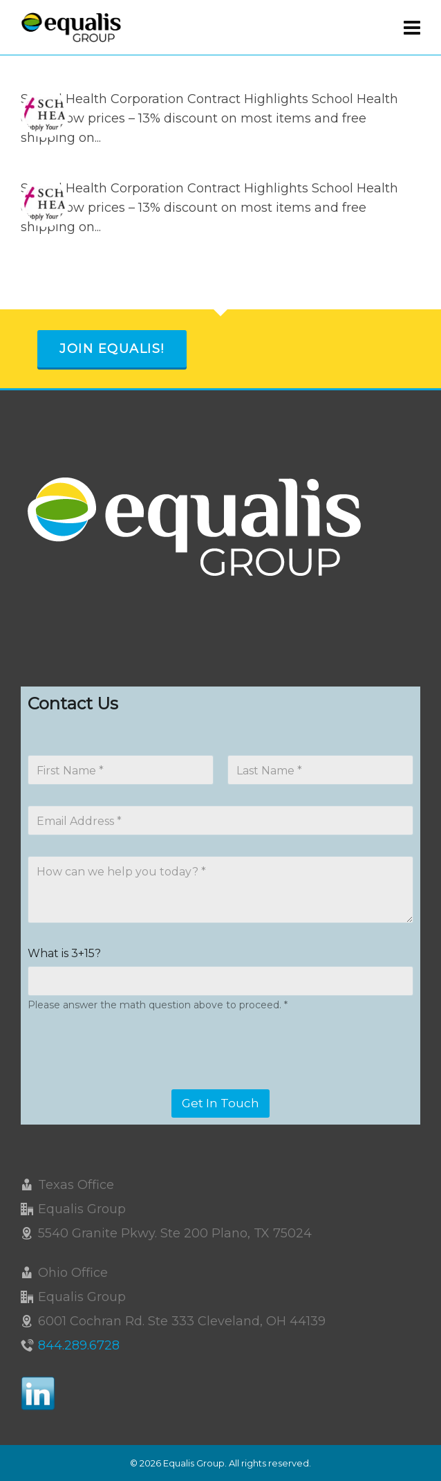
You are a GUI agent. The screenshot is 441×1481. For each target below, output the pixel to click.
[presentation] (133, 1080)
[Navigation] (412, 27)
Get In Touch (220, 1103)
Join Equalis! (112, 348)
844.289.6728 (79, 1345)
